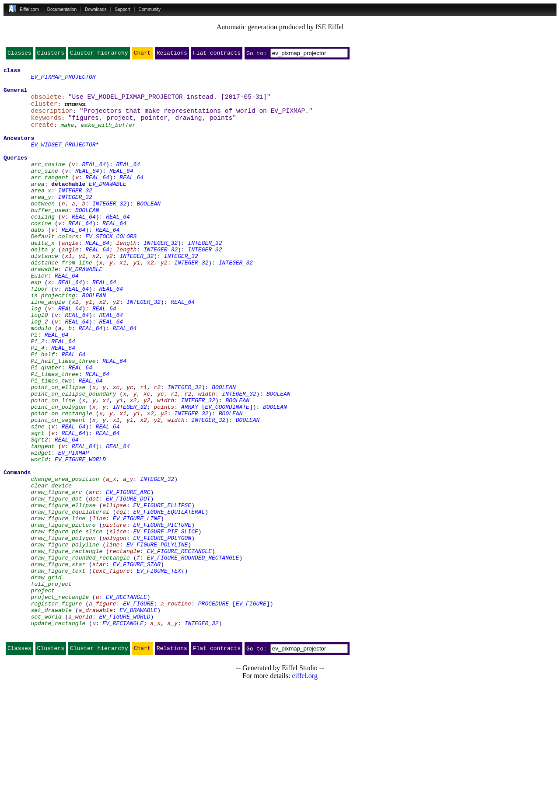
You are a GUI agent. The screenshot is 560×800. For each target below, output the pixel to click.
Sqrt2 (39, 513)
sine (37, 497)
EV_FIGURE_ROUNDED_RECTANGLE (193, 655)
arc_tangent (49, 198)
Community (150, 9)
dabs (37, 261)
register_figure (56, 710)
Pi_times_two (51, 442)
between (43, 230)
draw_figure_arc (56, 576)
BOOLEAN (148, 230)
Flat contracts (217, 55)
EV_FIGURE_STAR (137, 663)
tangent (43, 521)
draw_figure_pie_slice (66, 623)
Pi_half (43, 411)
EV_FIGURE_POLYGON (162, 631)
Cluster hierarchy (99, 55)
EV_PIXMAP (73, 529)
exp (36, 324)
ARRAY (189, 474)
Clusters (50, 55)
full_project (51, 686)
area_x (41, 214)
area (37, 206)
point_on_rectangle (61, 482)
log (36, 356)
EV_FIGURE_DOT (128, 584)
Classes (19, 55)
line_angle (48, 348)
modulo (41, 379)
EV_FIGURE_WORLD (80, 537)
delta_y (43, 285)
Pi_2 (37, 395)
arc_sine (44, 191)
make (67, 135)
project (43, 694)
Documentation (62, 9)
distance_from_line (61, 301)
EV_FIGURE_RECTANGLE (179, 647)
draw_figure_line (58, 608)
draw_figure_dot (56, 584)
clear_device (51, 568)
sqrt (37, 505)
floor (39, 332)
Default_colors (54, 269)
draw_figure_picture (63, 615)
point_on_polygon (58, 474)
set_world (46, 726)
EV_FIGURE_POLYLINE (157, 639)
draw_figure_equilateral (70, 600)
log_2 (39, 372)
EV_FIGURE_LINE (137, 608)
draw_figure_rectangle (66, 647)
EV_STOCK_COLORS (110, 269)
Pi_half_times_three (63, 419)
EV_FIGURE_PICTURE (162, 615)
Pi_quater (46, 427)
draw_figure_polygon (63, 631)
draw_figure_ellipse (63, 592)
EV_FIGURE (138, 710)
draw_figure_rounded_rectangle (80, 655)
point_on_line (53, 466)
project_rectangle (60, 702)
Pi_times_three (54, 434)
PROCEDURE (213, 710)
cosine (41, 253)
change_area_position (65, 560)
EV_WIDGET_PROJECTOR (63, 159)
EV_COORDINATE (227, 474)
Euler (39, 316)
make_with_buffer (108, 135)
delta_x (43, 277)
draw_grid (46, 678)
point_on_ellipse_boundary (73, 458)
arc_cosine (48, 183)
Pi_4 (37, 403)
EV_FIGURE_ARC (128, 576)
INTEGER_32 (75, 214)
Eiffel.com (29, 9)
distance (44, 293)
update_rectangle (58, 733)
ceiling (43, 246)
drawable (44, 309)
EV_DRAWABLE (107, 206)
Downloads (95, 9)
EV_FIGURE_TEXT (160, 671)
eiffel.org (305, 789)
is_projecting (53, 340)
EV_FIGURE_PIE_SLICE (165, 623)
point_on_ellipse (58, 450)
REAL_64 (94, 183)
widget (41, 529)
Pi (34, 387)
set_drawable (51, 718)
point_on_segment (58, 490)
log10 (39, 364)
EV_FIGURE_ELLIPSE (162, 592)
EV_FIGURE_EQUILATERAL (169, 600)
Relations (172, 55)
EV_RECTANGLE (126, 702)
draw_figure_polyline (65, 639)
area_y (41, 222)
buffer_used (49, 238)
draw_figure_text (58, 671)
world (39, 537)
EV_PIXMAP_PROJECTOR (63, 80)
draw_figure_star (58, 663)
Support (122, 9)
